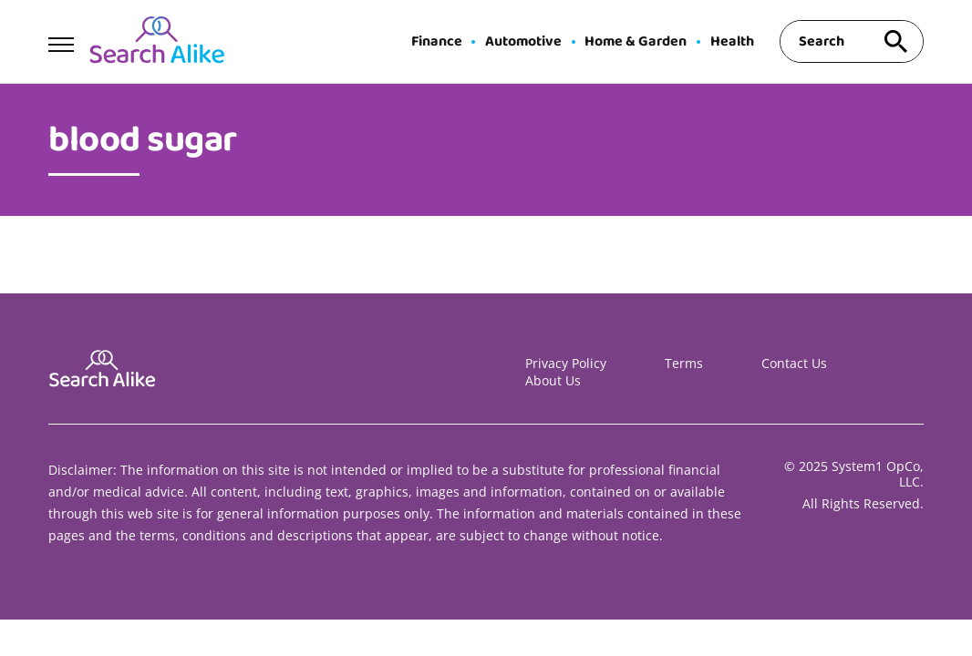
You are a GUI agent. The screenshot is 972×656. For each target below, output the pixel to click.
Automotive (523, 42)
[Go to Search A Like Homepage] (156, 41)
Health (732, 42)
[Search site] (896, 41)
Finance (436, 42)
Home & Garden (635, 42)
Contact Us (794, 363)
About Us (553, 380)
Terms (684, 363)
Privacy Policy (565, 363)
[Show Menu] (60, 40)
